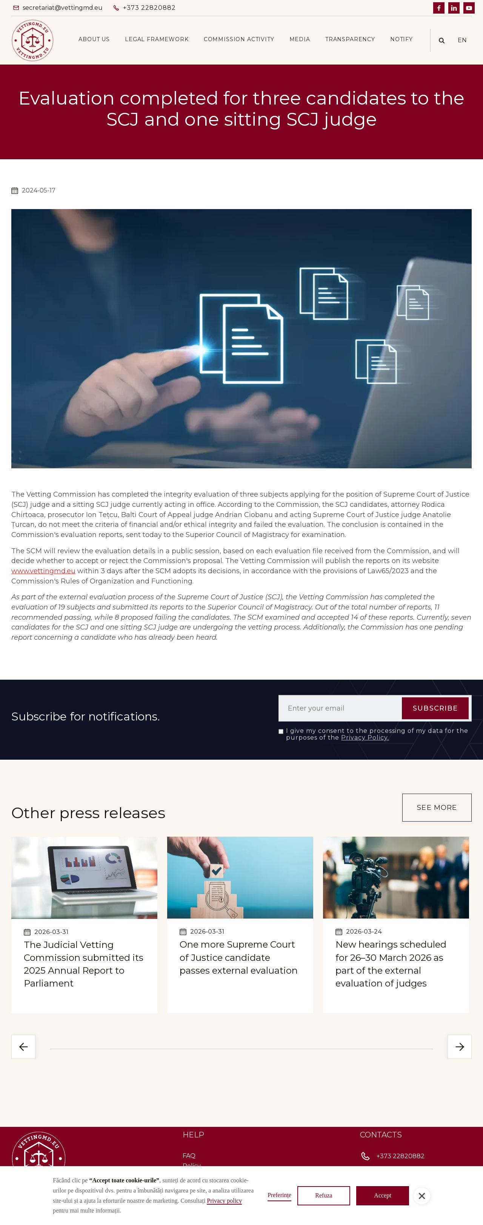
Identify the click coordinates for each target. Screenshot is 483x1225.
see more (437, 807)
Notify (401, 39)
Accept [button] (382, 1195)
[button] (94, 39)
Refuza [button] (323, 1195)
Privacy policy (224, 1200)
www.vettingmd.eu (43, 571)
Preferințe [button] (279, 1195)
